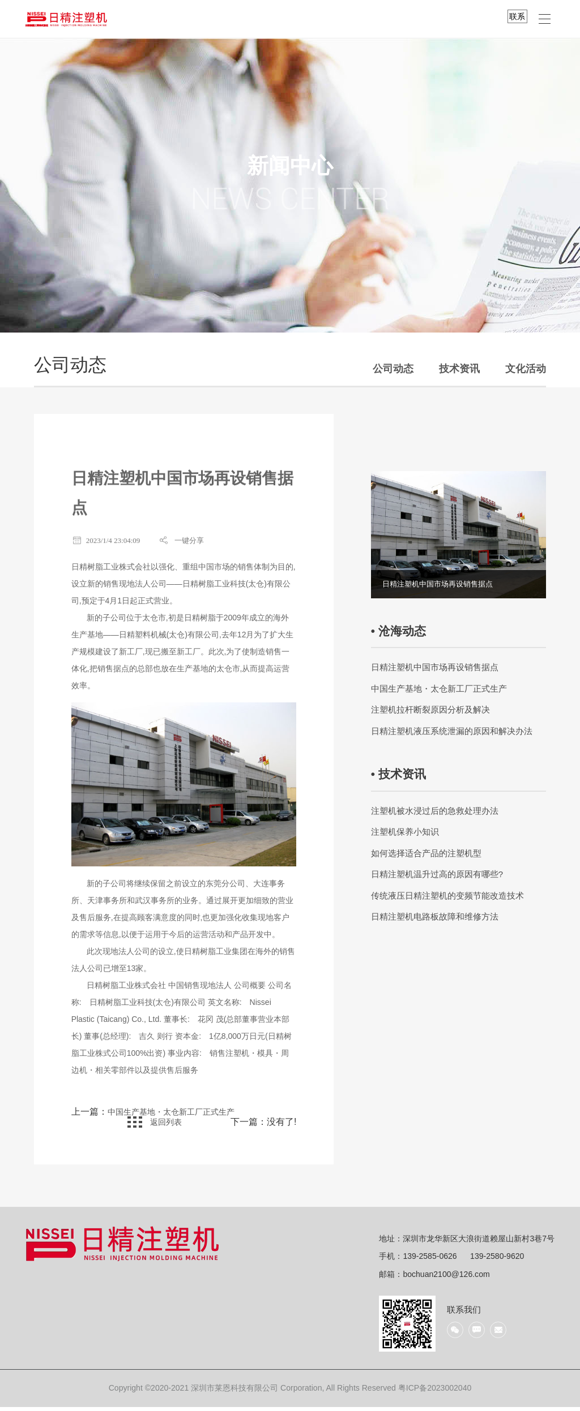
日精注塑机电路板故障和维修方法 (434, 916)
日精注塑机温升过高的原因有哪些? (437, 874)
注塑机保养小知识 (405, 831)
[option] (458, 535)
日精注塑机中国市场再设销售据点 (434, 667)
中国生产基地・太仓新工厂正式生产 (180, 1116)
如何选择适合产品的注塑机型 (426, 853)
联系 (517, 16)
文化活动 (525, 368)
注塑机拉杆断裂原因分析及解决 (430, 709)
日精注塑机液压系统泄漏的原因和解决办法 (451, 731)
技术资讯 (459, 368)
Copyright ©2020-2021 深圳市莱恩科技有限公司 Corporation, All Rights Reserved (253, 1391)
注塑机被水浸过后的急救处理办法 (434, 810)
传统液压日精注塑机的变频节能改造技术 (447, 895)
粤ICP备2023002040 (435, 1391)
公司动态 (393, 368)
